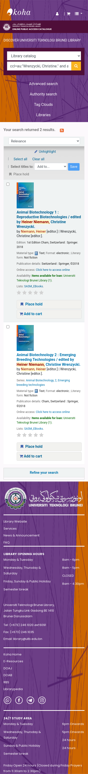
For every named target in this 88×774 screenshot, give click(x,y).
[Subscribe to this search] (61, 130)
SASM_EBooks (33, 286)
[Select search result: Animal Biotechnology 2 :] (7, 326)
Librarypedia (13, 689)
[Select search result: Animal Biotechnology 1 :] (7, 184)
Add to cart (31, 314)
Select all (20, 159)
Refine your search (44, 473)
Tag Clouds (43, 104)
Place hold (31, 304)
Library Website (15, 521)
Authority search (43, 94)
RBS (6, 682)
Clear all (38, 159)
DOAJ (8, 668)
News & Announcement (21, 535)
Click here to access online (53, 270)
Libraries (43, 115)
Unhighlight (45, 152)
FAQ (7, 542)
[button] (68, 14)
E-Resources (13, 661)
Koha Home (13, 654)
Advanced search (43, 84)
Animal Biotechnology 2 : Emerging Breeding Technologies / (48, 360)
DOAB (8, 675)
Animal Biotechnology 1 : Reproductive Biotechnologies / (49, 219)
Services (10, 528)
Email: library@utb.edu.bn (23, 639)
